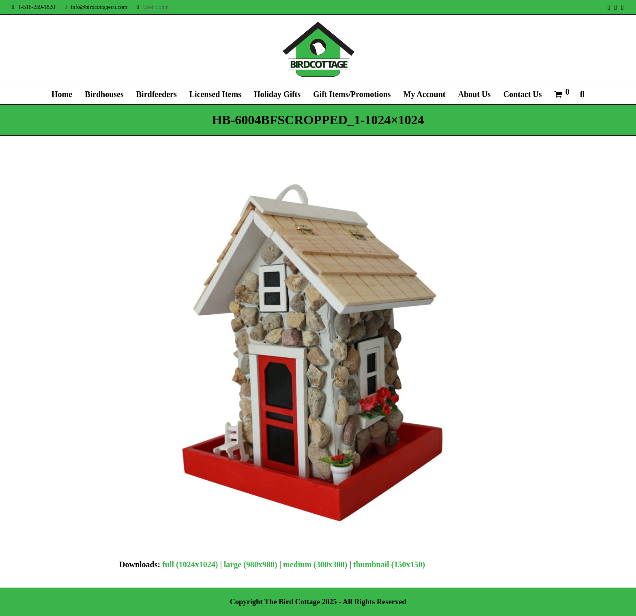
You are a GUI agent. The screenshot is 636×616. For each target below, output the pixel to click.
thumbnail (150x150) (389, 564)
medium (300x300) (315, 564)
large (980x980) (250, 564)
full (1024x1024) (190, 564)
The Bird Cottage (292, 602)
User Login (155, 7)
